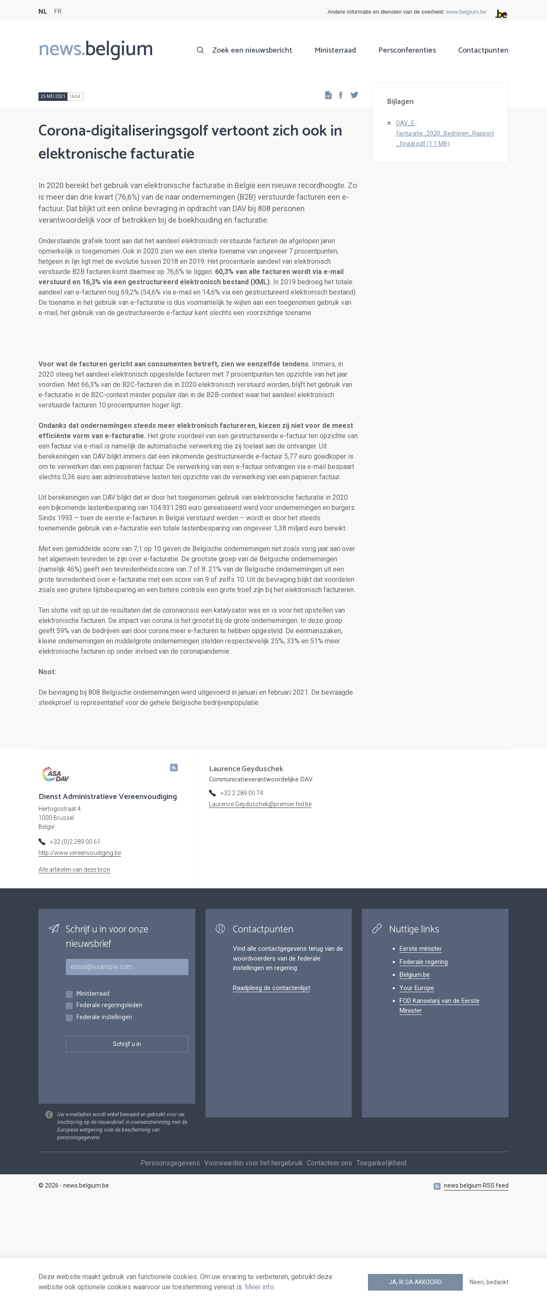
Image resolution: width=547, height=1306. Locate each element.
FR (58, 12)
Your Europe (417, 1084)
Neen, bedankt (489, 1282)
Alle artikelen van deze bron (74, 965)
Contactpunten (483, 50)
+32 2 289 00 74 (242, 889)
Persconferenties (407, 50)
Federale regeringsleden (109, 1102)
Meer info (259, 1287)
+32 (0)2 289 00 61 (75, 938)
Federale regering (424, 1058)
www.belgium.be (466, 12)
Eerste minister (421, 1045)
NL (42, 12)
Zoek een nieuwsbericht (252, 50)
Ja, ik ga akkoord (415, 1282)
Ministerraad (335, 50)
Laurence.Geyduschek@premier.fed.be (260, 900)
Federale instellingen (104, 1114)
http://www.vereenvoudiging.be (79, 949)
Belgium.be (415, 1071)
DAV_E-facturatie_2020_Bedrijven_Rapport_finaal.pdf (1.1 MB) (445, 133)
